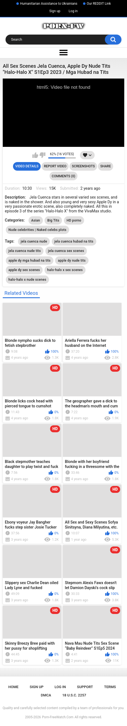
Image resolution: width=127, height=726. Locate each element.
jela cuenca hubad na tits (74, 241)
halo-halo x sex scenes (65, 270)
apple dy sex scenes (24, 270)
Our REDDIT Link (99, 4)
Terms (110, 687)
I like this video (35, 155)
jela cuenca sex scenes (66, 251)
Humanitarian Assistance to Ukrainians (48, 4)
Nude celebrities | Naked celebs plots (37, 230)
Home (13, 687)
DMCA (46, 695)
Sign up (54, 11)
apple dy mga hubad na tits (30, 260)
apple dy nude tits (71, 260)
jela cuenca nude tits (25, 251)
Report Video (55, 166)
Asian (35, 220)
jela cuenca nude (34, 241)
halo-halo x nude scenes (27, 280)
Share (105, 166)
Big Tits (53, 220)
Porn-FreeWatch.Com (58, 717)
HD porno (74, 220)
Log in (73, 11)
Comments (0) (63, 176)
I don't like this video (42, 155)
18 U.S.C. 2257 (74, 695)
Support (85, 687)
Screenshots (83, 166)
